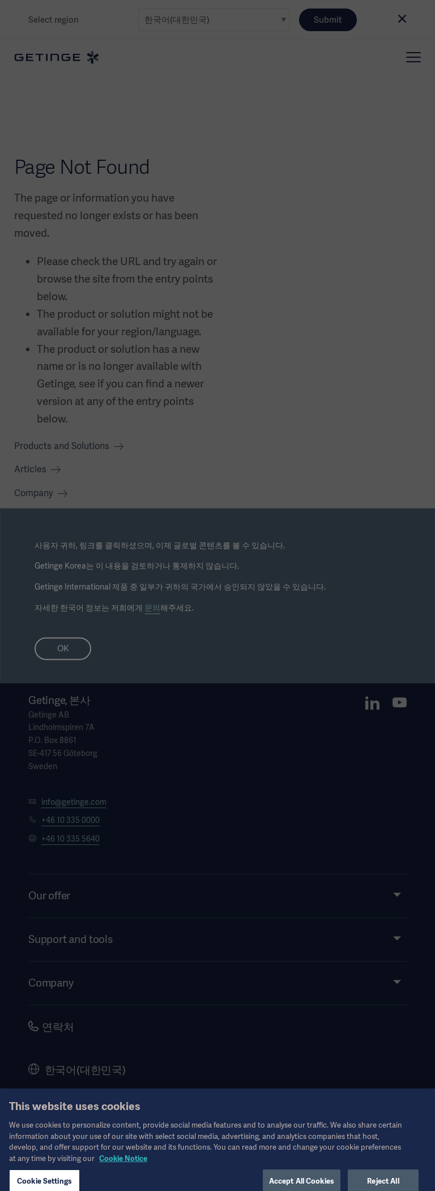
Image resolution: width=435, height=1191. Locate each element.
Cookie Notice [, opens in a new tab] (123, 1165)
